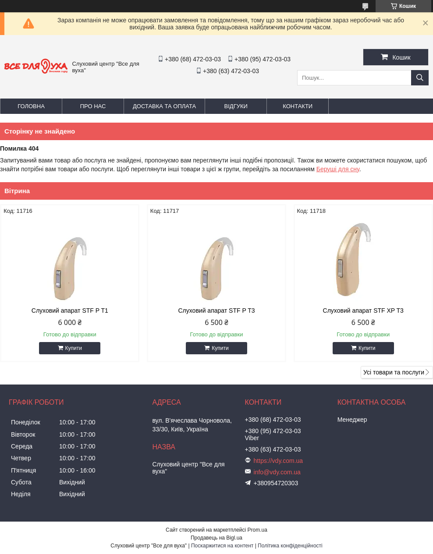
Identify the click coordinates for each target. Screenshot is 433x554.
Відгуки (236, 106)
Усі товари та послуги (393, 372)
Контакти (297, 106)
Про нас (93, 106)
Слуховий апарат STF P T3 (216, 310)
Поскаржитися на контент (222, 546)
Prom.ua (257, 530)
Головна (31, 106)
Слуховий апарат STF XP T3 (363, 310)
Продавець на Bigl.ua (216, 538)
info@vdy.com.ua (277, 472)
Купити (73, 348)
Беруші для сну (337, 169)
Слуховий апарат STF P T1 (70, 310)
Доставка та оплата (164, 106)
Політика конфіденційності (290, 546)
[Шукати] (420, 77)
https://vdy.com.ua (278, 460)
